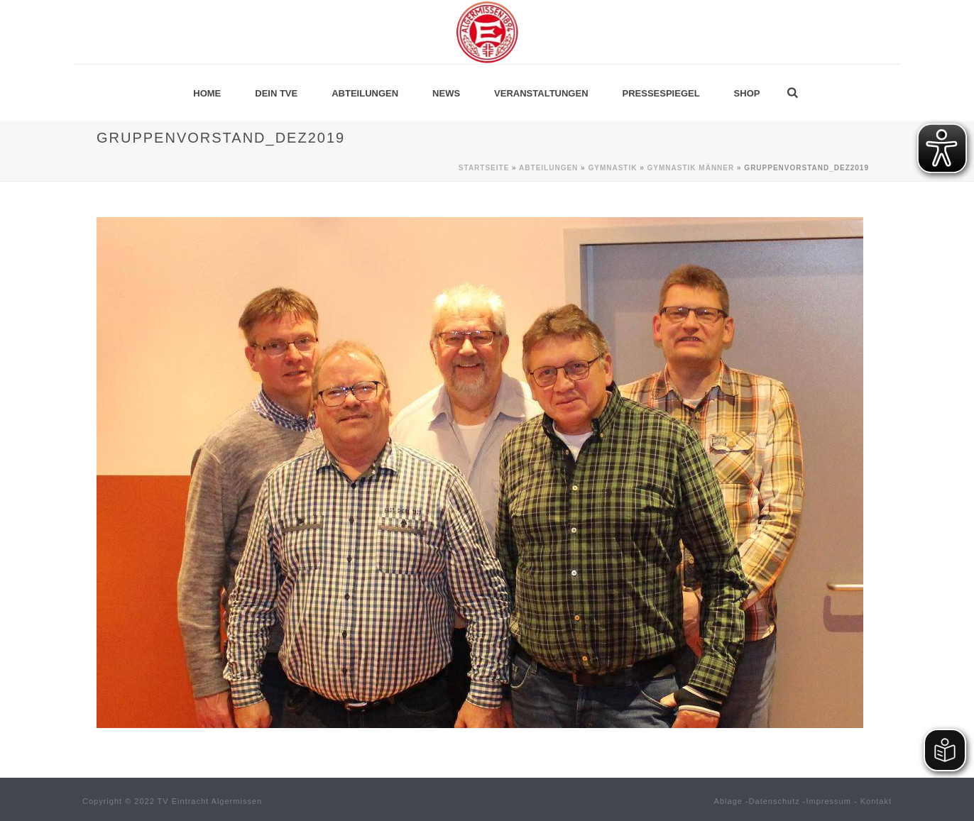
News (446, 93)
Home (207, 93)
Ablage (728, 801)
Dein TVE (276, 93)
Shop (747, 93)
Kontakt (876, 801)
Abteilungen (365, 93)
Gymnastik (612, 168)
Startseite (484, 168)
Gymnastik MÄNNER (691, 168)
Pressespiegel (661, 93)
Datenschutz (774, 801)
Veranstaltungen (541, 93)
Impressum (828, 801)
